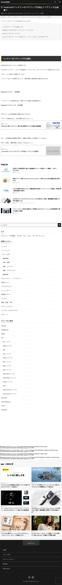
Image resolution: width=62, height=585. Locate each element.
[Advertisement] (31, 428)
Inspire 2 (21, 13)
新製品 (10, 531)
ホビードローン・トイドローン (11, 278)
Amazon (3, 326)
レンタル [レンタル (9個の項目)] (28, 236)
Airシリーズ (6, 342)
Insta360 (4, 410)
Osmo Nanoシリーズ (9, 378)
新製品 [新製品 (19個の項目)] (13, 236)
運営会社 (5, 564)
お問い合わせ (6, 568)
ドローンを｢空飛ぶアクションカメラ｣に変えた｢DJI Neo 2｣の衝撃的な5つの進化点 (46, 485)
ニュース (4, 246)
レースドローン (6, 290)
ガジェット (4, 314)
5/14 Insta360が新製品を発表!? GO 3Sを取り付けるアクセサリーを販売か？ (15, 485)
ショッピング (5, 250)
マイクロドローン (6, 286)
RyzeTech (4, 398)
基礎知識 (5, 258)
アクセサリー (28, 13)
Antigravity (4, 330)
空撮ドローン (5, 282)
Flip (4, 350)
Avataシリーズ (7, 346)
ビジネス (4, 298)
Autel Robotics (5, 402)
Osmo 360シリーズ (9, 374)
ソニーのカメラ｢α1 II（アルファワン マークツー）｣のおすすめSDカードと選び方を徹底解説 (15, 509)
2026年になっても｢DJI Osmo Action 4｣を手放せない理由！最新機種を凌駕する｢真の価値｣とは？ (46, 510)
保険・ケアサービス (9, 270)
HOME (4, 550)
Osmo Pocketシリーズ (10, 390)
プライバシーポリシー (9, 559)
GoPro (3, 406)
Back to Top (31, 543)
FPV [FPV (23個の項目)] (20, 236)
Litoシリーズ (7, 354)
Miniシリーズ (7, 366)
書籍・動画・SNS (6, 302)
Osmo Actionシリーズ (9, 394)
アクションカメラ (6, 306)
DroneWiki (30, 581)
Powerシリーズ (7, 382)
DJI (17, 13)
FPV (4, 386)
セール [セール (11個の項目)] (5, 236)
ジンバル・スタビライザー (9, 310)
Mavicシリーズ (7, 358)
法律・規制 (6, 262)
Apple (3, 334)
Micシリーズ (7, 362)
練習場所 (5, 274)
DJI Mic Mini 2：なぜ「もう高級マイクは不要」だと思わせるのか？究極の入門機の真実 (46, 534)
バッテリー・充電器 (39, 13)
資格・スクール (8, 266)
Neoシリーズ (7, 370)
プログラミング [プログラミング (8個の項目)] (39, 236)
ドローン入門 (5, 254)
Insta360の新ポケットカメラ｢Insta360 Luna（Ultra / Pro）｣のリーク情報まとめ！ (14, 534)
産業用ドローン (6, 294)
